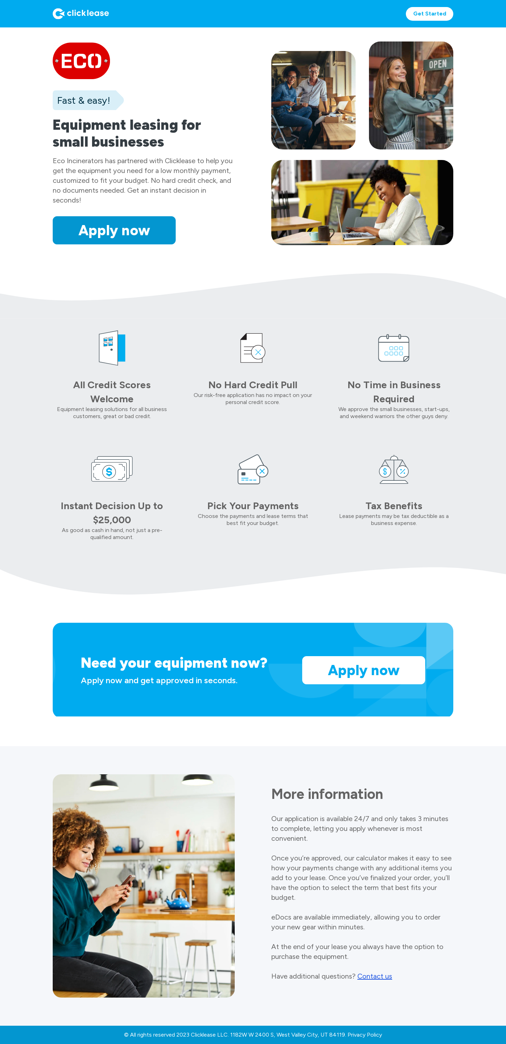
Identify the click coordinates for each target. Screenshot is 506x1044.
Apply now (114, 230)
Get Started (429, 13)
